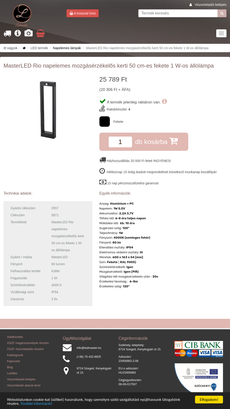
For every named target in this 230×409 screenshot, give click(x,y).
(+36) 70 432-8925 (89, 356)
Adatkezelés (15, 337)
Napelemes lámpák (67, 48)
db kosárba (156, 140)
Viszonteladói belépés (211, 5)
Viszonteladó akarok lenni (23, 385)
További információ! (36, 403)
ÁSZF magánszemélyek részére (28, 343)
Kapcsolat (13, 361)
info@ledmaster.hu (89, 348)
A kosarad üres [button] (83, 13)
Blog (10, 367)
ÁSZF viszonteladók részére (25, 349)
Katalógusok (15, 355)
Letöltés (12, 373)
